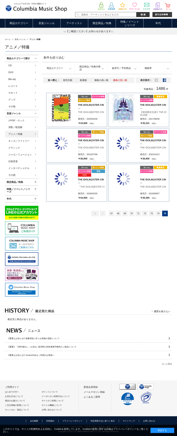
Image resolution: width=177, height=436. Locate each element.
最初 (95, 213)
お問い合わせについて (52, 410)
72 (145, 213)
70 (131, 213)
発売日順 (67, 80)
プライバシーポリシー (72, 421)
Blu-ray (12, 79)
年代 (158, 23)
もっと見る (167, 364)
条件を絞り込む (53, 57)
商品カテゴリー (19, 23)
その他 (11, 106)
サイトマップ (129, 421)
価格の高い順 (101, 80)
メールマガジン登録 (94, 392)
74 (158, 213)
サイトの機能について (52, 405)
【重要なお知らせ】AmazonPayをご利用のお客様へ (31, 355)
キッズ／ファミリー (18, 141)
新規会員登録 (91, 387)
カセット (13, 92)
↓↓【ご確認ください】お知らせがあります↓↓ (88, 31)
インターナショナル (18, 168)
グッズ (11, 99)
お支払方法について (14, 396)
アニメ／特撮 (15, 134)
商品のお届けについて (15, 401)
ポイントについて (50, 392)
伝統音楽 (13, 161)
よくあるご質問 (92, 397)
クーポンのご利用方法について (56, 396)
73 (151, 213)
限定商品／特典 (102, 23)
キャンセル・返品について (17, 410)
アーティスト (74, 23)
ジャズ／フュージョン (20, 154)
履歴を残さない (162, 311)
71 (138, 213)
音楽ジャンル (47, 23)
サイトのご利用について (53, 401)
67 (111, 213)
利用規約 (50, 421)
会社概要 (34, 421)
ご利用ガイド (12, 387)
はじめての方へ (12, 392)
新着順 (83, 80)
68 (118, 213)
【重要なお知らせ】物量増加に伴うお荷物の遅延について (34, 338)
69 (125, 213)
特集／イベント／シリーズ (18, 190)
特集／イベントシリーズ (129, 23)
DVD (10, 72)
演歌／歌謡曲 (15, 127)
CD (10, 65)
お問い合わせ (149, 421)
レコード (13, 86)
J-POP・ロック (16, 120)
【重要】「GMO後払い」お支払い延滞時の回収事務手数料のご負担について (42, 347)
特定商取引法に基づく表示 (103, 421)
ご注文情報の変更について (17, 405)
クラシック (14, 147)
